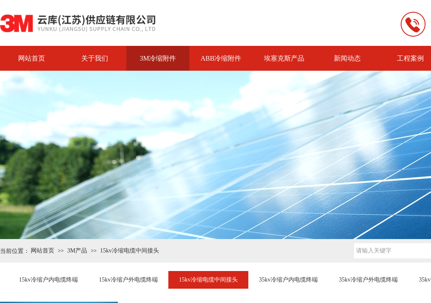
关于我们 (94, 58)
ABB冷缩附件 (221, 58)
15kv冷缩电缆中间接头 (129, 250)
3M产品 (77, 250)
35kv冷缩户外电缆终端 (368, 279)
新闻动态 (347, 58)
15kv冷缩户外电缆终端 (128, 279)
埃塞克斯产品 (284, 58)
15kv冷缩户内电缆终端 (48, 279)
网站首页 (31, 58)
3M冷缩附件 (158, 58)
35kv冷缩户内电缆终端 (288, 279)
